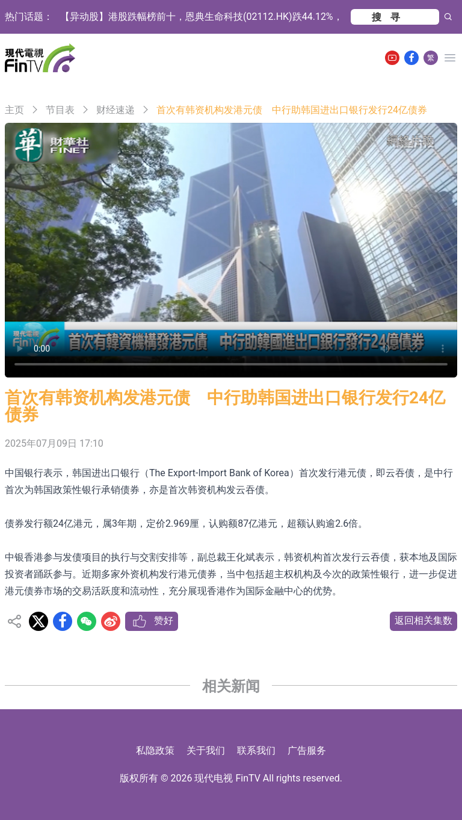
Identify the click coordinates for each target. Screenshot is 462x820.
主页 (14, 110)
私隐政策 (155, 750)
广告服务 (307, 750)
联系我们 (256, 750)
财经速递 (115, 110)
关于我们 (205, 750)
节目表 (60, 110)
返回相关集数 (423, 620)
